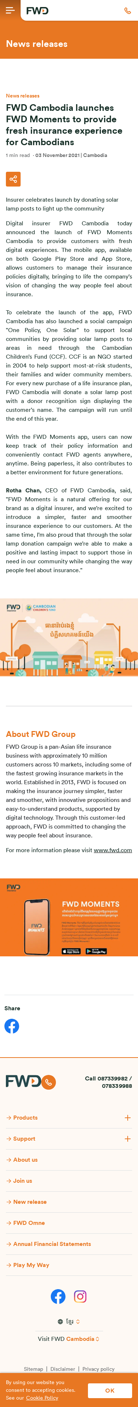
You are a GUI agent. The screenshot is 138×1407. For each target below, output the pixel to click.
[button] (127, 10)
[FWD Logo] (37, 10)
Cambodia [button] (80, 1339)
